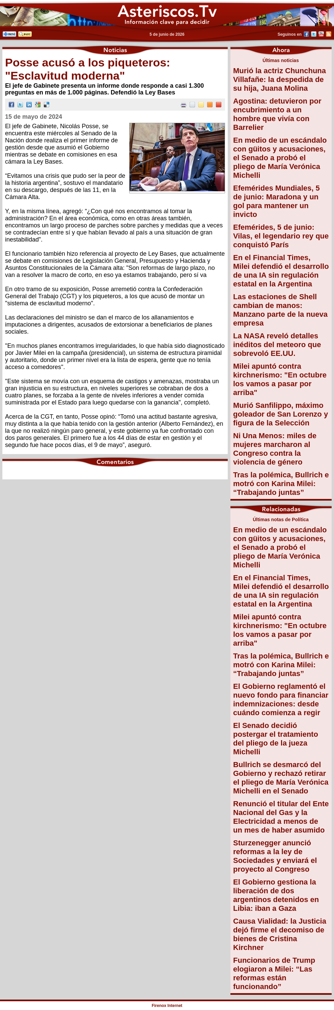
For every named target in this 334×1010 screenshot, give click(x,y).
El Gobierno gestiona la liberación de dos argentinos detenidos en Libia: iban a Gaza (276, 895)
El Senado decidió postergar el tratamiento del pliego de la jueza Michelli (275, 738)
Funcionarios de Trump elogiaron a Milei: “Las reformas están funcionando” (274, 973)
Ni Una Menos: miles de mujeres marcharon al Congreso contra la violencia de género (274, 448)
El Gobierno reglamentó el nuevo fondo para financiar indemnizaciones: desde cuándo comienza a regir (280, 699)
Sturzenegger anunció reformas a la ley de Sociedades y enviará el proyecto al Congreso (275, 856)
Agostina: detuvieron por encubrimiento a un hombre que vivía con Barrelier (277, 114)
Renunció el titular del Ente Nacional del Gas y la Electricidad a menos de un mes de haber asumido (281, 816)
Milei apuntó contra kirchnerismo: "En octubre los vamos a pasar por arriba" (280, 379)
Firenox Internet (167, 1005)
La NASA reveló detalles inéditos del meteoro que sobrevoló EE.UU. (277, 345)
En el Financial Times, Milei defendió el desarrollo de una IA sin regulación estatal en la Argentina (281, 270)
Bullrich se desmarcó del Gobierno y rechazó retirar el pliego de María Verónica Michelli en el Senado (280, 777)
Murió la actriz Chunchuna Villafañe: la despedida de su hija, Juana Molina (279, 79)
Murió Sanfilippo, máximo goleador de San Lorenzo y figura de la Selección (280, 414)
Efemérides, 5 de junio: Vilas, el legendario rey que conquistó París (281, 236)
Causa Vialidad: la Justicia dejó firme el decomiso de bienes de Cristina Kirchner (279, 934)
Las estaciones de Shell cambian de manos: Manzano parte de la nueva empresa (280, 309)
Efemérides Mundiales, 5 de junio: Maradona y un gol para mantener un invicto (276, 201)
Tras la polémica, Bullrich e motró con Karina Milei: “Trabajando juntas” (281, 484)
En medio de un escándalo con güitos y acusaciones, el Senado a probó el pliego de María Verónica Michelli (280, 157)
